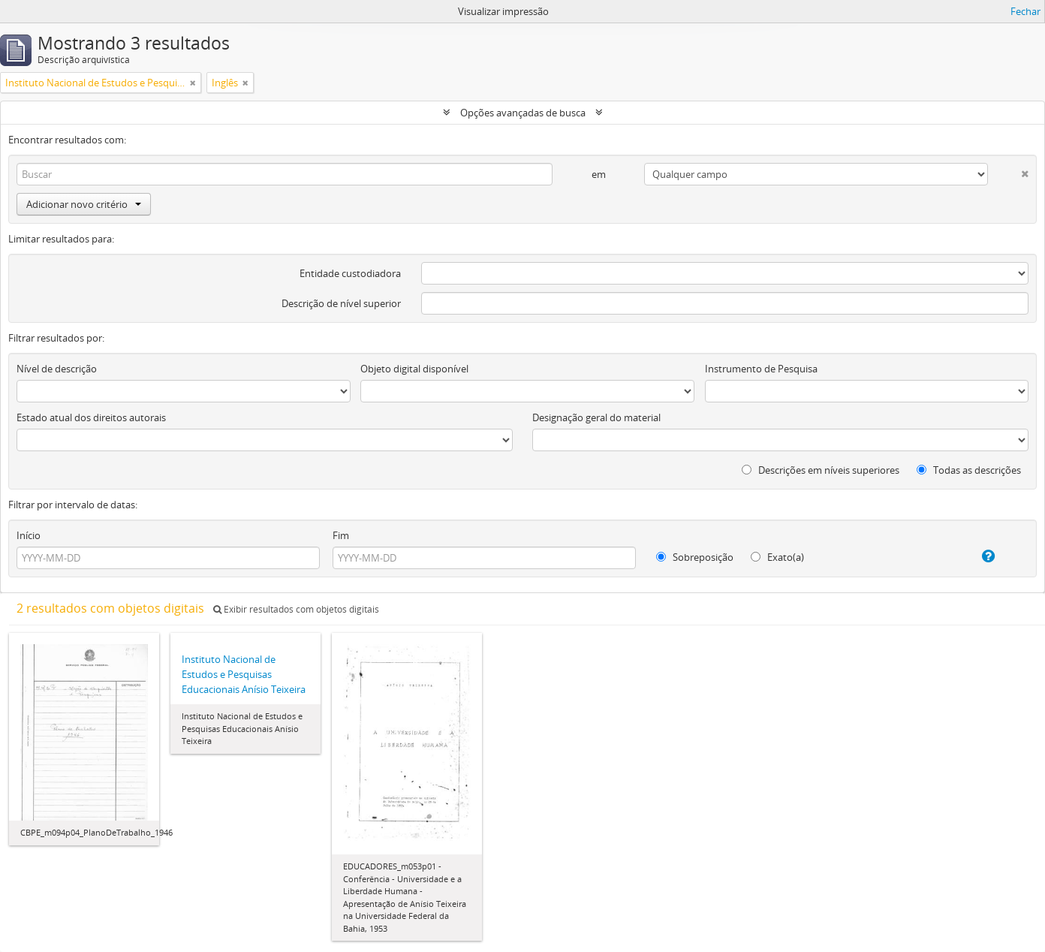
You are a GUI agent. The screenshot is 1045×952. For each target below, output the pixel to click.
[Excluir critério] (1008, 171)
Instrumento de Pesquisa (761, 368)
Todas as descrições (969, 470)
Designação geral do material (596, 417)
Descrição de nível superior (341, 303)
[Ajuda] (974, 556)
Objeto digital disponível (414, 368)
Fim (341, 535)
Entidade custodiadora (350, 273)
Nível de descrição (57, 368)
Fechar (1025, 11)
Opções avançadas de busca (523, 112)
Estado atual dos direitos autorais (91, 417)
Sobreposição (694, 557)
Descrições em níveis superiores (820, 470)
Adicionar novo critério (83, 204)
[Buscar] (285, 174)
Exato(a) (777, 557)
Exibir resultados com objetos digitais (296, 609)
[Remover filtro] (193, 82)
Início (29, 535)
